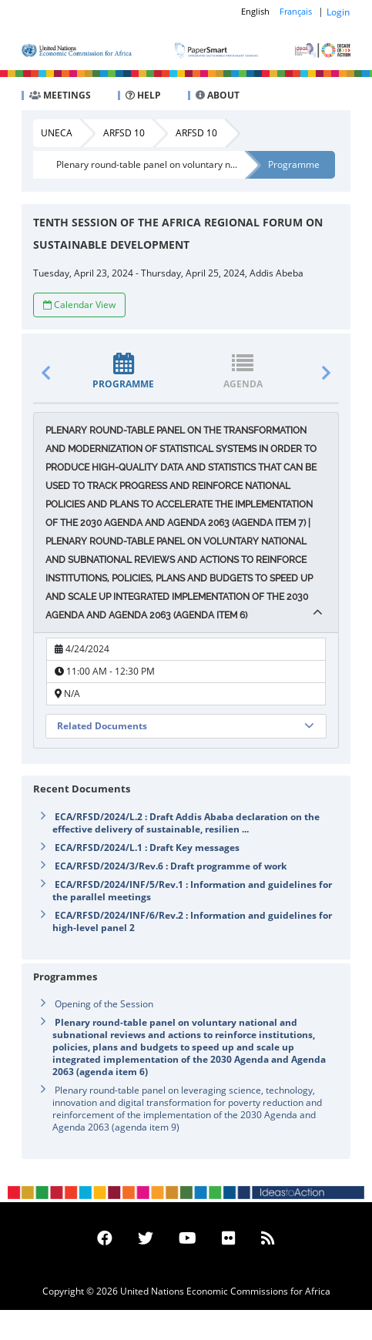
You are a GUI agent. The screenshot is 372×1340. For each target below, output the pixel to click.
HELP (143, 95)
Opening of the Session (104, 1003)
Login (338, 11)
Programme (294, 164)
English (255, 11)
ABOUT (218, 95)
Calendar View (79, 304)
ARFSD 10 (124, 132)
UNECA (56, 132)
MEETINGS (60, 95)
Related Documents (102, 725)
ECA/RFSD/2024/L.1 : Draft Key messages (147, 847)
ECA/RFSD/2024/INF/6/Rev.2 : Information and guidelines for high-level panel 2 (192, 921)
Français (296, 11)
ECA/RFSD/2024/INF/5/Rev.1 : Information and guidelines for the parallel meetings (192, 890)
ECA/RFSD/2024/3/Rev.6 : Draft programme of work (171, 866)
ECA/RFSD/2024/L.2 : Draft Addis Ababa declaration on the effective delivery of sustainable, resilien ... (186, 823)
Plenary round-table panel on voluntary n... (146, 164)
